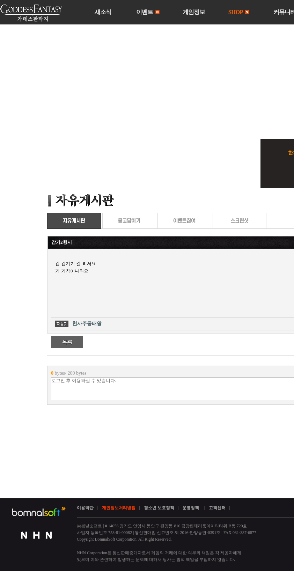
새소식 (103, 12)
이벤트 (147, 12)
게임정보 (194, 12)
